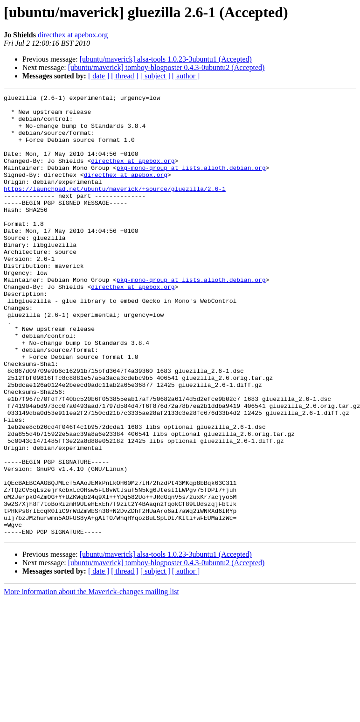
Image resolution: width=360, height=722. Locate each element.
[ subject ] (155, 76)
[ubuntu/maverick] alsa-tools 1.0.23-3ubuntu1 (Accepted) (166, 59)
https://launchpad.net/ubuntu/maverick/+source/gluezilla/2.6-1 (115, 208)
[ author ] (186, 76)
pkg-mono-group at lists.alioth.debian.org (191, 183)
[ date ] (98, 76)
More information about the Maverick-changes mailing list (91, 680)
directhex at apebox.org (73, 35)
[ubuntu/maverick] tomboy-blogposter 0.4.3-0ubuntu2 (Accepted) (166, 67)
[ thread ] (124, 76)
